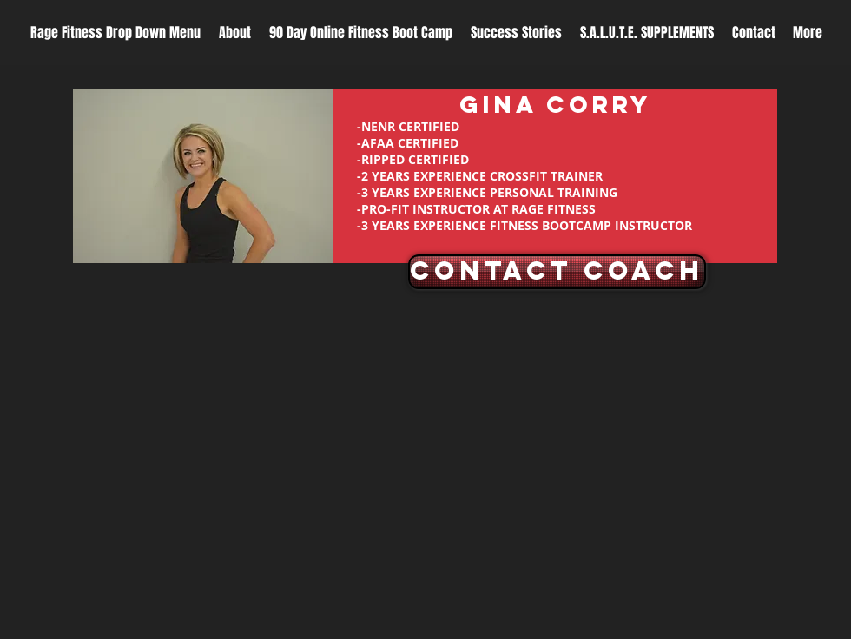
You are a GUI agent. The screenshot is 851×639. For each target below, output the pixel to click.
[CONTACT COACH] (557, 271)
